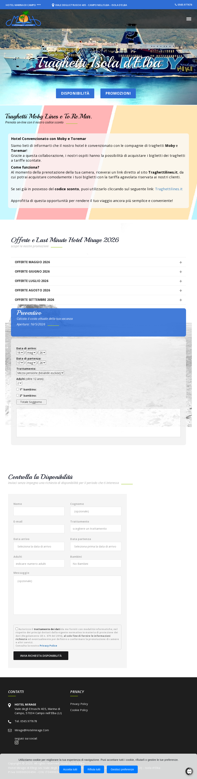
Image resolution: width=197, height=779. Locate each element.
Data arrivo (21, 539)
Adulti (17, 556)
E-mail (17, 521)
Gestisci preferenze (122, 769)
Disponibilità (68, 93)
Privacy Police (48, 645)
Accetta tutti (70, 769)
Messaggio (21, 573)
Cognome (77, 504)
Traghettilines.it (169, 189)
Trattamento (79, 521)
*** (41, 5)
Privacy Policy (79, 704)
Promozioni (119, 92)
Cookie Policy (79, 710)
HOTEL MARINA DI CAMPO (22, 5)
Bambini (76, 556)
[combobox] (95, 528)
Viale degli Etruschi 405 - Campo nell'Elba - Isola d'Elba (94, 5)
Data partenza (80, 539)
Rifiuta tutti (94, 769)
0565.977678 (185, 4)
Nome (17, 504)
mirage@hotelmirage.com (32, 730)
